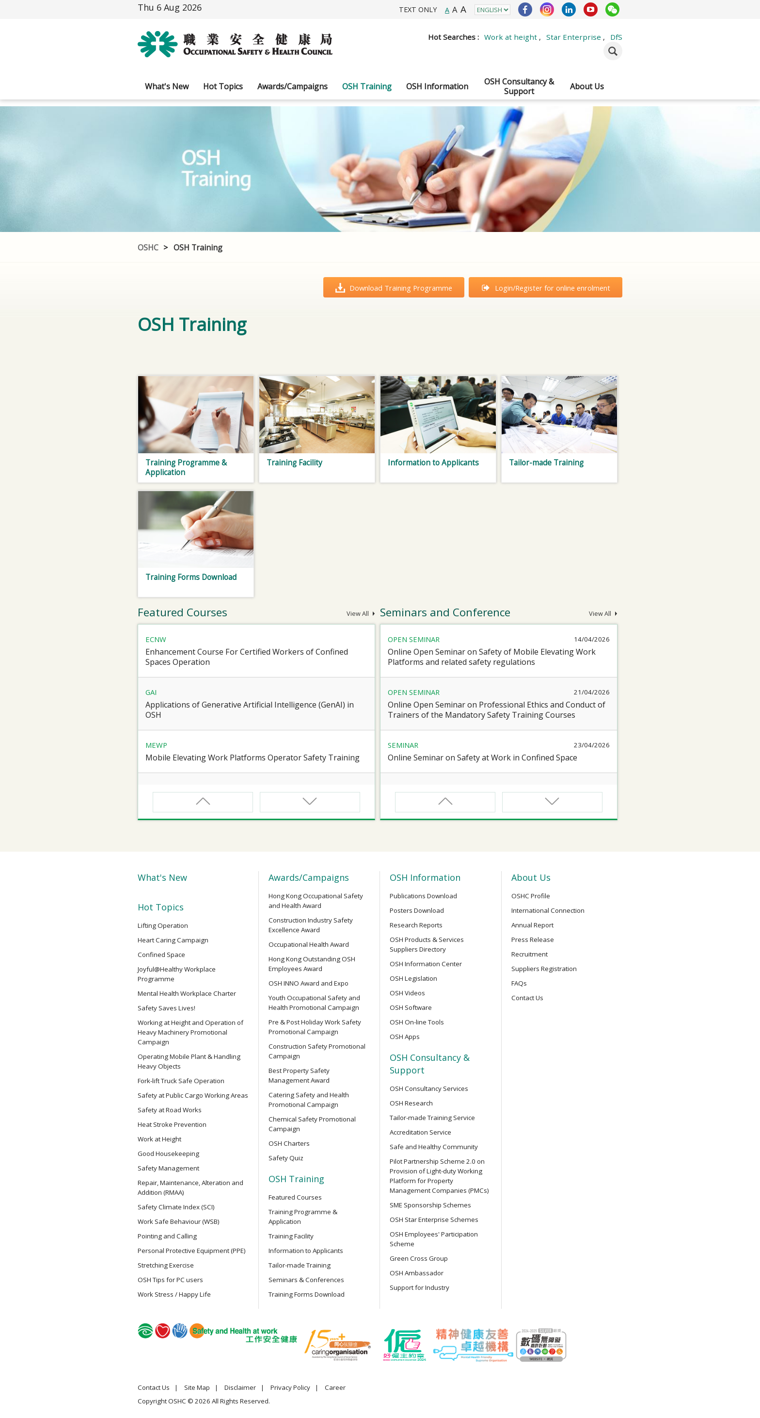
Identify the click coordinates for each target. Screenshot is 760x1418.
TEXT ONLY (418, 9)
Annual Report (532, 925)
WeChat (612, 9)
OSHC (148, 247)
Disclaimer (240, 1387)
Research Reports (416, 925)
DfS (616, 37)
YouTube (591, 9)
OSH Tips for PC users (170, 1279)
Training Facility (291, 1236)
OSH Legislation (413, 978)
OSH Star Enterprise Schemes (434, 1219)
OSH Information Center (426, 963)
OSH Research (411, 1103)
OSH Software (411, 1007)
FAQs (519, 983)
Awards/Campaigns (292, 86)
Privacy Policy (290, 1387)
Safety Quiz (286, 1158)
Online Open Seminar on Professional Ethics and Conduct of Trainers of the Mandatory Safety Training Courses (496, 709)
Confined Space (161, 954)
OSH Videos (407, 993)
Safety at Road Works (170, 1109)
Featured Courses (295, 1197)
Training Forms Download (307, 1294)
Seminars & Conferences (306, 1279)
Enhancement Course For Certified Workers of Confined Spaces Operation (246, 656)
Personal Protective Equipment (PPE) (192, 1250)
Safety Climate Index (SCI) (176, 1207)
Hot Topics (223, 86)
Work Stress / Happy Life (174, 1294)
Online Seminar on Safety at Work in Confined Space (482, 757)
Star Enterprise (573, 37)
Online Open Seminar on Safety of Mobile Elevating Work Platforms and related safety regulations (492, 656)
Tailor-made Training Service (432, 1117)
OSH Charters (289, 1143)
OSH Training (367, 86)
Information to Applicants (306, 1250)
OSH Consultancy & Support (519, 86)
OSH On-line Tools (417, 1022)
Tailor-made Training (300, 1265)
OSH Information (437, 86)
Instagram (547, 9)
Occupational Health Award (309, 944)
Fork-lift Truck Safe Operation (181, 1080)
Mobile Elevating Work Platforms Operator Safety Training (252, 757)
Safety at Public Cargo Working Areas (193, 1095)
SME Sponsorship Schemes (430, 1205)
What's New (167, 86)
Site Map (197, 1387)
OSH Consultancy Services (429, 1088)
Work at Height (159, 1139)
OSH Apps (405, 1036)
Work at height (510, 37)
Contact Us (527, 997)
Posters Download (417, 910)
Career (335, 1387)
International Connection (548, 910)
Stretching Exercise (166, 1265)
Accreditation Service (420, 1132)
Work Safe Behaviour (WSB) (179, 1221)
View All (361, 614)
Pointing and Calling (167, 1236)
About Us (587, 86)
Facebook (525, 9)
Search (612, 51)
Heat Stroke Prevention (172, 1124)
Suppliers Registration (544, 968)
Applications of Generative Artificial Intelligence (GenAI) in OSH (249, 709)
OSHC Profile (530, 895)
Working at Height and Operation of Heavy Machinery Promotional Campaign (190, 1032)
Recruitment (529, 954)
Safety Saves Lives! (166, 1008)
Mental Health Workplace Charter (187, 993)
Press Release (532, 939)
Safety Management (168, 1168)
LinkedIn (569, 9)
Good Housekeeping (168, 1153)
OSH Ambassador (416, 1273)
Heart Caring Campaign (173, 940)
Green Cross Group (419, 1258)
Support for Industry (419, 1287)
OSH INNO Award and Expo (308, 983)
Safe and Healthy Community (434, 1146)
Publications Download (423, 895)
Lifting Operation (163, 925)
